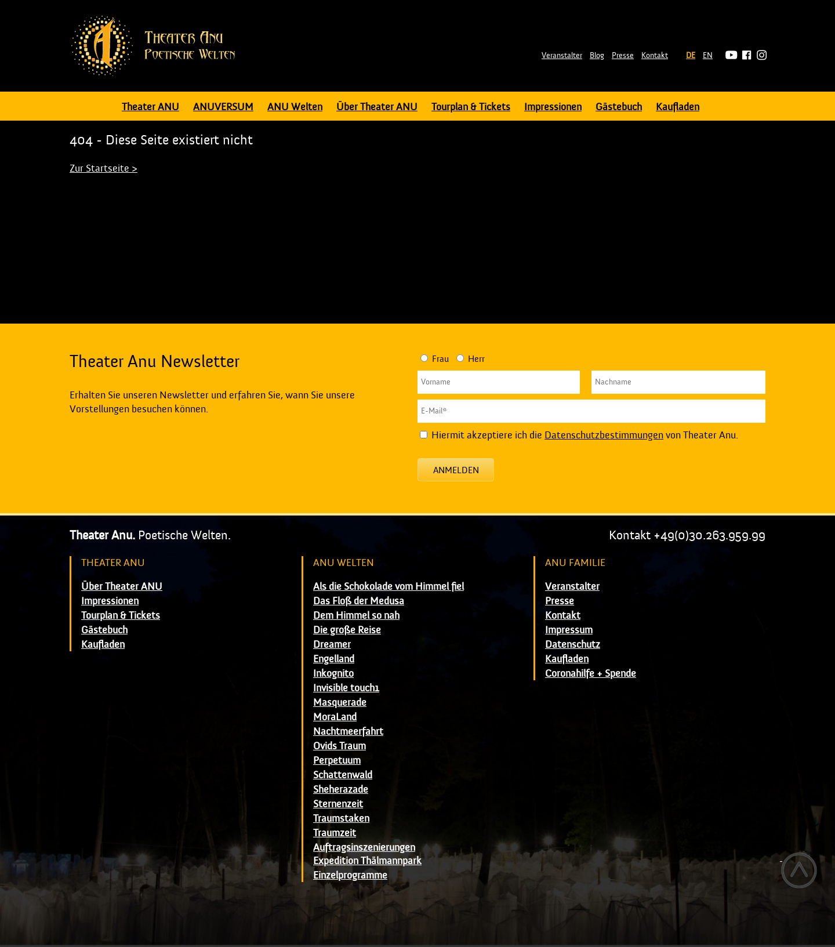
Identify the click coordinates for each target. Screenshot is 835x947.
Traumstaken (341, 818)
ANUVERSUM (223, 107)
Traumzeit (334, 833)
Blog (597, 55)
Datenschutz (572, 644)
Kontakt (654, 55)
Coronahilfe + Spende (590, 673)
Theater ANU (150, 107)
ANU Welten (294, 107)
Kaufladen (677, 107)
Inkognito (333, 673)
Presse (623, 55)
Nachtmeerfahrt (348, 731)
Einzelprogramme (350, 875)
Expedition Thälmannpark (367, 861)
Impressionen (553, 107)
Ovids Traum (339, 746)
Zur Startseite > (103, 168)
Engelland (333, 659)
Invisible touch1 (346, 688)
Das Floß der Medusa (358, 601)
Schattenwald (342, 775)
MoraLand (335, 717)
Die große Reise (347, 630)
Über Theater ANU (377, 107)
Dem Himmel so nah (356, 615)
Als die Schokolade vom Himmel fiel (388, 586)
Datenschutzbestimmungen (603, 435)
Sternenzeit (338, 804)
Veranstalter (562, 55)
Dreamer (332, 644)
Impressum (569, 630)
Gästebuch (619, 107)
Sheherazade (340, 789)
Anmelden (456, 470)
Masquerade (339, 702)
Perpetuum (337, 760)
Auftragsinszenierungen (364, 847)
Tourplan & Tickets (470, 107)
